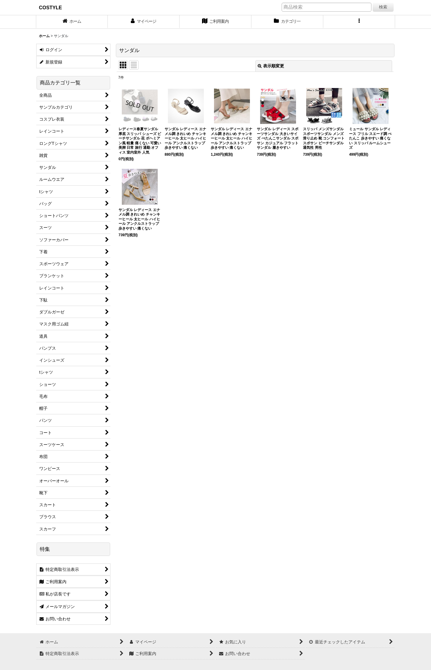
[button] (359, 21)
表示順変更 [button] (271, 65)
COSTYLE (50, 7)
